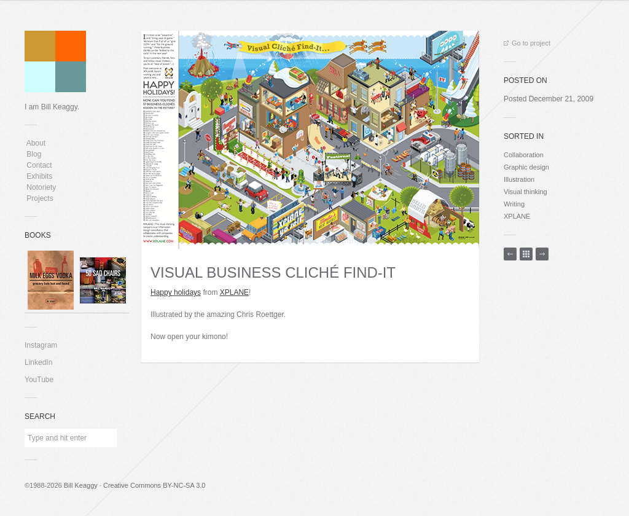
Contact (39, 165)
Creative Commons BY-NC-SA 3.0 (154, 485)
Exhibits (40, 176)
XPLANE (234, 292)
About (36, 143)
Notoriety (40, 187)
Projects (40, 198)
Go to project (527, 43)
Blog (34, 154)
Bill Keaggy (81, 485)
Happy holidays (175, 292)
